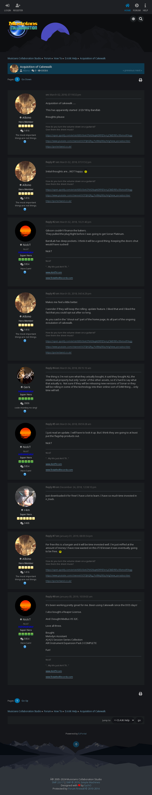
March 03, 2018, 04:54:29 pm (68, 293)
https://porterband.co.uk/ (59, 146)
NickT (27, 245)
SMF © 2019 (73, 782)
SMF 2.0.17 (58, 782)
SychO (87, 785)
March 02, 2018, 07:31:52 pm (68, 162)
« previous (129, 70)
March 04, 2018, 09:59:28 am (68, 424)
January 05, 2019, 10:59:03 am (69, 596)
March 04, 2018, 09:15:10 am (68, 368)
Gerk (27, 387)
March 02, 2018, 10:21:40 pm (68, 222)
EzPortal (82, 733)
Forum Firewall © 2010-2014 (83, 788)
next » (138, 70)
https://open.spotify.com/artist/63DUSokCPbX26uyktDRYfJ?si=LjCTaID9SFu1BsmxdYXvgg (89, 135)
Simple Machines (90, 782)
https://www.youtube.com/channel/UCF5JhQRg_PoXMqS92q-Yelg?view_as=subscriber (88, 141)
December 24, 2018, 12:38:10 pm (71, 487)
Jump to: (106, 720)
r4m (27, 510)
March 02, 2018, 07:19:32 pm (63, 94)
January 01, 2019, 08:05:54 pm (69, 536)
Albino (26, 70)
